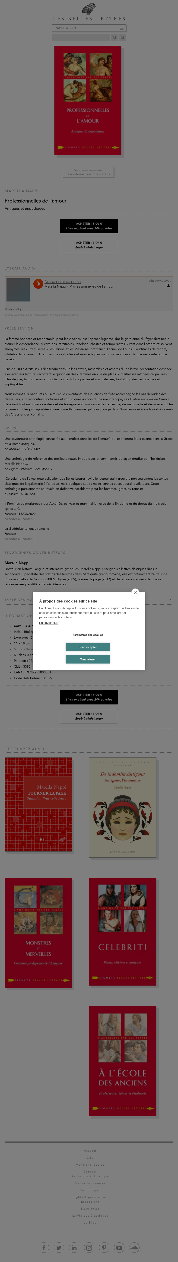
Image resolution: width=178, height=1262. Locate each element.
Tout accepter (88, 647)
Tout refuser (87, 659)
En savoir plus (48, 622)
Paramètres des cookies (88, 634)
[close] (135, 592)
